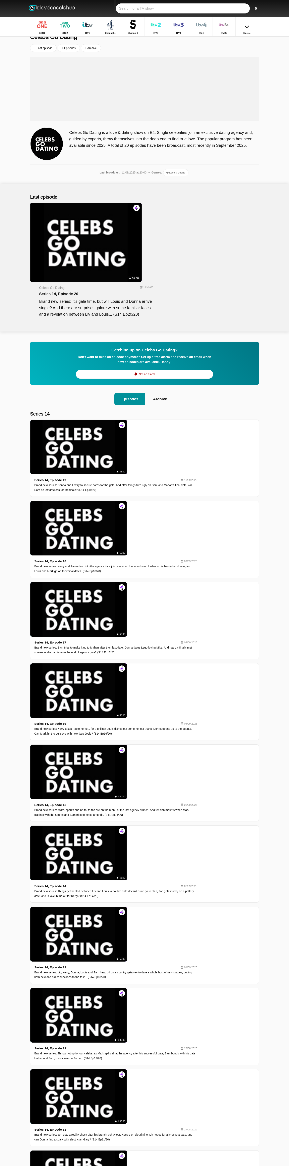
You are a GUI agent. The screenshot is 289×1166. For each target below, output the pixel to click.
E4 (156, 1110)
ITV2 (157, 1098)
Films (209, 1097)
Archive (160, 343)
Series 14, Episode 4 (107, 919)
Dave (157, 1133)
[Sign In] (241, 8)
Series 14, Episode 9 (107, 736)
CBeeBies (160, 1145)
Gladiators (212, 1109)
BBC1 (112, 1086)
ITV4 (157, 1104)
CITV (157, 1139)
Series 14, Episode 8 (107, 772)
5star (111, 1133)
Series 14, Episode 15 (108, 516)
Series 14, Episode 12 (108, 626)
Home (231, 39)
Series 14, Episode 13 (108, 589)
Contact (35, 1112)
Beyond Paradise (217, 1120)
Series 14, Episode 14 (108, 553)
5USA (112, 1121)
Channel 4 (160, 1092)
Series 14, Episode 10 (108, 699)
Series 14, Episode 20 (136, 223)
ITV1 (111, 1092)
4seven (158, 1116)
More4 (112, 1116)
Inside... (211, 1144)
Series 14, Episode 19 (108, 370)
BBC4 (112, 1127)
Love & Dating (175, 181)
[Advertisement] (144, 97)
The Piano (212, 1115)
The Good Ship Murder (220, 1132)
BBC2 (158, 1086)
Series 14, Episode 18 (108, 407)
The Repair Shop (217, 1138)
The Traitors (213, 1126)
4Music (158, 1127)
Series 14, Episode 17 (108, 443)
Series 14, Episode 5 (107, 882)
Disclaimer (60, 1112)
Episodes (129, 343)
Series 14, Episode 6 (107, 846)
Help (47, 1112)
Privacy (75, 1112)
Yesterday (114, 1139)
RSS (87, 1112)
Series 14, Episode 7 (107, 809)
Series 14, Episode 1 (107, 1029)
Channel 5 (114, 1098)
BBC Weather (214, 1085)
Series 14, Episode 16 (108, 480)
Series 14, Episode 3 (107, 955)
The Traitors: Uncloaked (221, 1103)
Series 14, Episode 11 (108, 663)
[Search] (254, 8)
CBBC (112, 1145)
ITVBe (112, 1110)
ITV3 (111, 1104)
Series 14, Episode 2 (107, 992)
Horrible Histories (217, 1091)
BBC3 (158, 1121)
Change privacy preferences (49, 1119)
